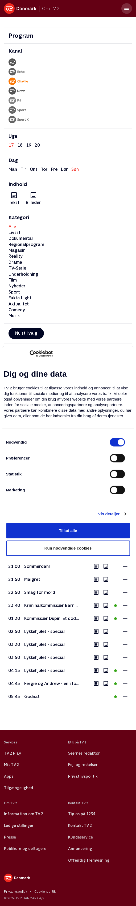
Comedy (17, 309)
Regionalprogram (26, 244)
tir (23, 169)
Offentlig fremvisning (88, 860)
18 (20, 145)
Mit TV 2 (11, 765)
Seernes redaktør (84, 753)
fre (54, 169)
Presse (10, 837)
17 (11, 145)
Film (13, 280)
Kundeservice (80, 837)
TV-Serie (17, 268)
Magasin (17, 250)
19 (28, 145)
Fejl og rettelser (83, 765)
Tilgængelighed (18, 788)
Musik (14, 315)
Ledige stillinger (19, 825)
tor (44, 169)
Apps (8, 776)
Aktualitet (19, 304)
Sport (14, 292)
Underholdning (23, 274)
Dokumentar (21, 238)
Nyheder (17, 285)
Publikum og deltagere (25, 849)
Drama (15, 262)
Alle (12, 226)
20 (37, 145)
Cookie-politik (45, 892)
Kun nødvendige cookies (68, 548)
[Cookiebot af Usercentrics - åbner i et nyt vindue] (29, 353)
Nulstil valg (26, 333)
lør (64, 169)
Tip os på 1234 (81, 814)
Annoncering (80, 849)
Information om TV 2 (23, 814)
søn (75, 169)
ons (34, 169)
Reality (16, 256)
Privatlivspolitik (82, 776)
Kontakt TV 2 (80, 825)
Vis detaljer (109, 514)
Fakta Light (20, 297)
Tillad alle (68, 530)
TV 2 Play (12, 753)
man (13, 169)
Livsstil (16, 232)
